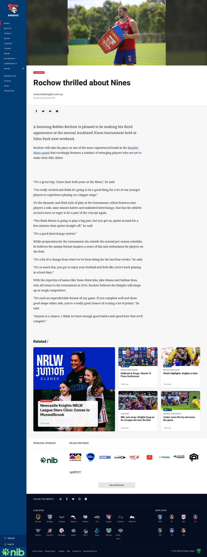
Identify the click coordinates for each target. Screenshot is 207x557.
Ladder (8, 43)
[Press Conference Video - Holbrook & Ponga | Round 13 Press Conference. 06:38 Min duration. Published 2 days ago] (138, 367)
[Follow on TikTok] (60, 499)
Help (68, 551)
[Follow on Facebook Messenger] (86, 499)
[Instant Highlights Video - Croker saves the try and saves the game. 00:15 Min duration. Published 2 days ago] (180, 411)
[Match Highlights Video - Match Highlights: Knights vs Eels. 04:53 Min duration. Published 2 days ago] (180, 367)
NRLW (7, 53)
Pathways (9, 58)
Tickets (7, 81)
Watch (8, 28)
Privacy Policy (50, 551)
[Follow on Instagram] (79, 499)
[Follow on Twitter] (73, 499)
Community (10, 63)
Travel (8, 33)
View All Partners (116, 485)
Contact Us (76, 551)
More (14, 68)
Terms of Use (37, 551)
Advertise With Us (90, 551)
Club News (39, 73)
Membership (10, 76)
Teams (7, 48)
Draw (7, 38)
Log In (9, 544)
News (7, 23)
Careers (61, 551)
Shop (6, 85)
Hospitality (9, 90)
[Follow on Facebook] (67, 499)
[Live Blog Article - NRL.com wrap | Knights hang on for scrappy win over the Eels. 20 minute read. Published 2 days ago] (138, 411)
